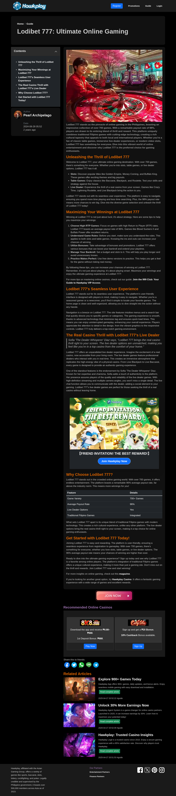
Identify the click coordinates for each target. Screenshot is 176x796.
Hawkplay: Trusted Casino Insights (125, 735)
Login (159, 6)
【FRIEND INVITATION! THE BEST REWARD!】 (114, 453)
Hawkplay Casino (122, 579)
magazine (124, 574)
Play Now (90, 646)
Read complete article (109, 692)
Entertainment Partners (100, 772)
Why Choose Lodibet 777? (33, 92)
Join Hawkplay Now (114, 461)
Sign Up (138, 646)
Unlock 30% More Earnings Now (123, 705)
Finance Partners (97, 776)
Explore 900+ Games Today (119, 679)
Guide (148, 6)
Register (117, 6)
